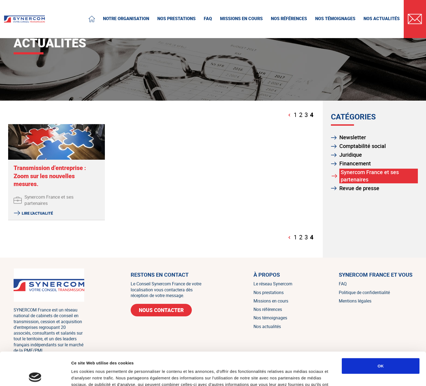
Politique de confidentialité (364, 292)
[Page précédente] (290, 115)
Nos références (267, 309)
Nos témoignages (270, 318)
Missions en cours (270, 301)
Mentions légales (355, 301)
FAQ (343, 284)
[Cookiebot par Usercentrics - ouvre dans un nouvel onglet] (35, 375)
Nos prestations (268, 292)
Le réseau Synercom (272, 284)
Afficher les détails (299, 375)
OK (381, 332)
